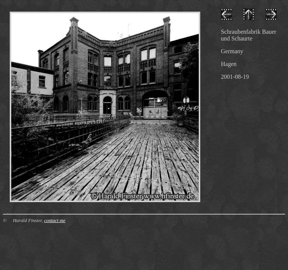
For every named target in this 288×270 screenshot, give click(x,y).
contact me (55, 220)
